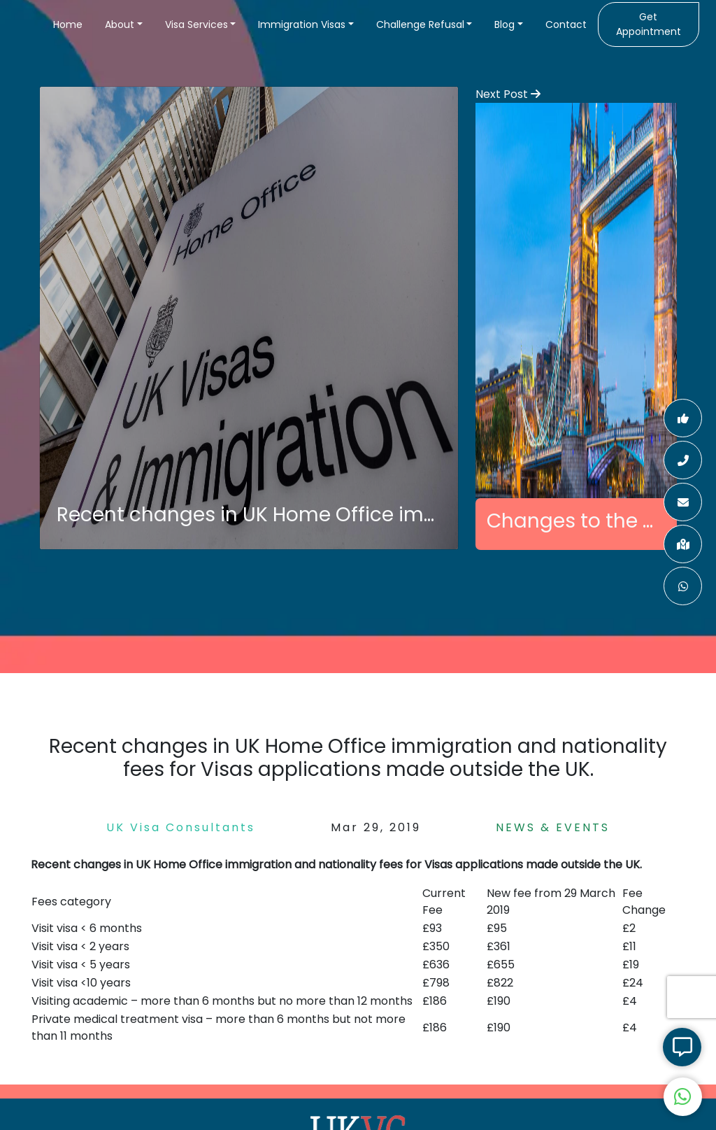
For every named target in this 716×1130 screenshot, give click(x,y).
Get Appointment (648, 24)
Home (68, 24)
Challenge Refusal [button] (420, 24)
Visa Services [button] (196, 24)
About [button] (119, 24)
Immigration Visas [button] (301, 24)
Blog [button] (504, 24)
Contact (566, 24)
